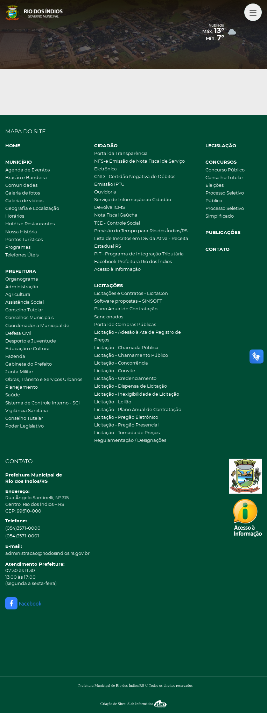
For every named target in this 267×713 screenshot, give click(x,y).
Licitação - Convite (114, 371)
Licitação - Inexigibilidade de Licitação (136, 394)
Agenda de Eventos (27, 170)
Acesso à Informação (117, 269)
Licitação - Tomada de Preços (127, 433)
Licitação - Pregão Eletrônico (126, 417)
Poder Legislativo (24, 426)
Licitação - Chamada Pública (126, 348)
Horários (14, 216)
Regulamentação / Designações (130, 440)
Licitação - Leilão (112, 402)
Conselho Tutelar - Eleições (225, 182)
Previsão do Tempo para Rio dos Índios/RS (141, 231)
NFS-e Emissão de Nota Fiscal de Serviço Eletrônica (139, 165)
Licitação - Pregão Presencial (126, 425)
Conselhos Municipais (29, 318)
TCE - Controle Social (117, 223)
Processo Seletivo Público (224, 197)
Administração (21, 287)
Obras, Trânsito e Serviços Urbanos (43, 379)
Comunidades (21, 185)
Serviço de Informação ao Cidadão (132, 200)
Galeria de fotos (22, 193)
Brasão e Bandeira (26, 178)
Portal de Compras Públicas (125, 325)
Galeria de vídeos (24, 201)
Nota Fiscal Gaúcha (116, 215)
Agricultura (17, 294)
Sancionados (108, 317)
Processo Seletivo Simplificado (224, 212)
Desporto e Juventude (30, 341)
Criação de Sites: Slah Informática (133, 703)
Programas (17, 247)
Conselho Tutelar (24, 310)
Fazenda (15, 356)
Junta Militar (19, 372)
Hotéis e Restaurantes (30, 224)
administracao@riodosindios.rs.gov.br (47, 553)
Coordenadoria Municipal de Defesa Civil (37, 330)
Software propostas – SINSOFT (128, 301)
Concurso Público (225, 170)
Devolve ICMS (109, 207)
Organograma (21, 279)
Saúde (12, 395)
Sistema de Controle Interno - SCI (42, 403)
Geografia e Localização (32, 208)
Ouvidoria (105, 192)
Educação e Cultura (27, 349)
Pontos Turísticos (24, 240)
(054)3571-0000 (23, 528)
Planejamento (21, 387)
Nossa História (21, 232)
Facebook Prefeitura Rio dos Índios (133, 262)
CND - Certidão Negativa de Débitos (134, 177)
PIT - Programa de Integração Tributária (139, 254)
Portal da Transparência (121, 153)
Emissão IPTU (109, 184)
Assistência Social (24, 302)
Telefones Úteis (21, 255)
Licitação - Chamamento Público (131, 355)
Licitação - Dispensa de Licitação (130, 386)
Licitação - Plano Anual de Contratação (137, 410)
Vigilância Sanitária (26, 411)
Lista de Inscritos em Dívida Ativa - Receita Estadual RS (141, 243)
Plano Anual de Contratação (125, 309)
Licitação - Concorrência (121, 363)
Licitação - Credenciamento (125, 378)
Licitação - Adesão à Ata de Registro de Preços (137, 336)
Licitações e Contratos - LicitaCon (131, 293)
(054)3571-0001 (22, 536)
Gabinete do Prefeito (28, 364)
